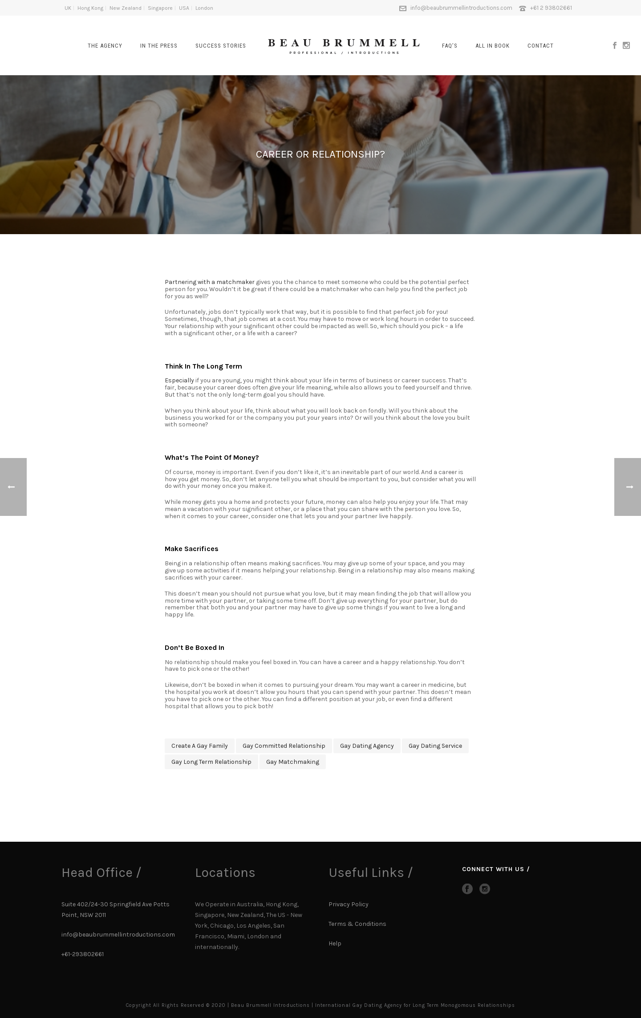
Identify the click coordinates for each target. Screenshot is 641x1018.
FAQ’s (450, 45)
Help (336, 943)
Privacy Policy (349, 904)
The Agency (105, 45)
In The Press (159, 45)
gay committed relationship (284, 746)
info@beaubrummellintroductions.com (461, 7)
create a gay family (199, 746)
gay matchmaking (292, 762)
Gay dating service (435, 746)
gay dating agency (367, 746)
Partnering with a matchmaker (210, 282)
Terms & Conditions (357, 924)
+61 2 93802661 (551, 7)
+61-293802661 (82, 954)
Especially (179, 380)
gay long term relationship (211, 762)
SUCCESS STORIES (220, 45)
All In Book (492, 45)
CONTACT (540, 45)
